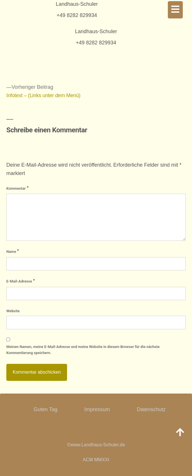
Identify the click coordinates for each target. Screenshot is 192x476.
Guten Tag (46, 409)
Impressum (97, 409)
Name (12, 251)
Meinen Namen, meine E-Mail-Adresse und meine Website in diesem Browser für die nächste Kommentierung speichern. (82, 350)
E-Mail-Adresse (20, 281)
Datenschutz (151, 409)
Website (13, 311)
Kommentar (17, 188)
